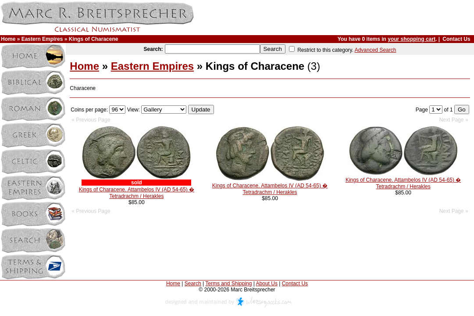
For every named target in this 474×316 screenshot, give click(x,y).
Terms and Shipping (228, 283)
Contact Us (456, 39)
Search (193, 283)
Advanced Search (375, 50)
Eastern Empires (42, 39)
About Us (267, 283)
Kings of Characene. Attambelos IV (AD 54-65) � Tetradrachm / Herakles (136, 193)
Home (8, 39)
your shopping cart (411, 39)
